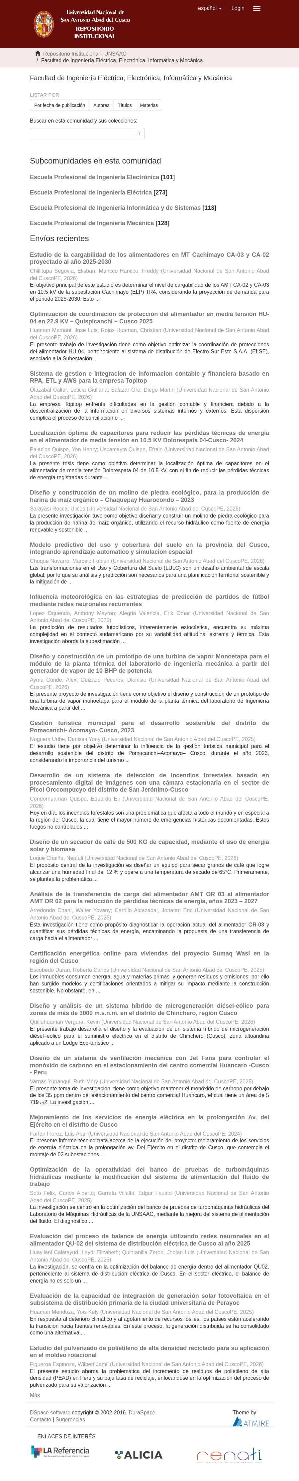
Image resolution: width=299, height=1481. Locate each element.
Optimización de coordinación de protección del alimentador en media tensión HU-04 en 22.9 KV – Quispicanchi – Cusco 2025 (149, 318)
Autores (101, 105)
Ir (138, 133)
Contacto (40, 1419)
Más (35, 1395)
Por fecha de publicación (59, 105)
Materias (149, 105)
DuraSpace (142, 1412)
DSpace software (50, 1412)
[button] (210, 8)
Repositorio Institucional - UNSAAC (85, 54)
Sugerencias (70, 1419)
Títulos (125, 105)
